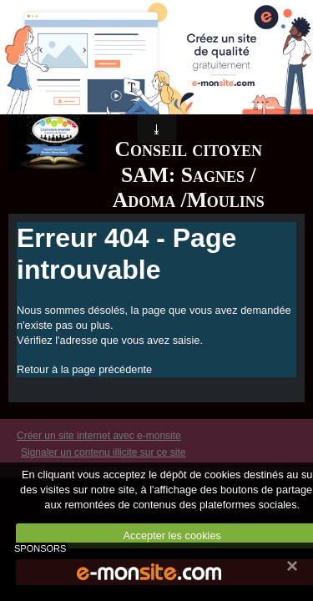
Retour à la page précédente (84, 369)
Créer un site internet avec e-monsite (99, 436)
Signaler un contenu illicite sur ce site (103, 452)
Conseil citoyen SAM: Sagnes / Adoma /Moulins (189, 174)
